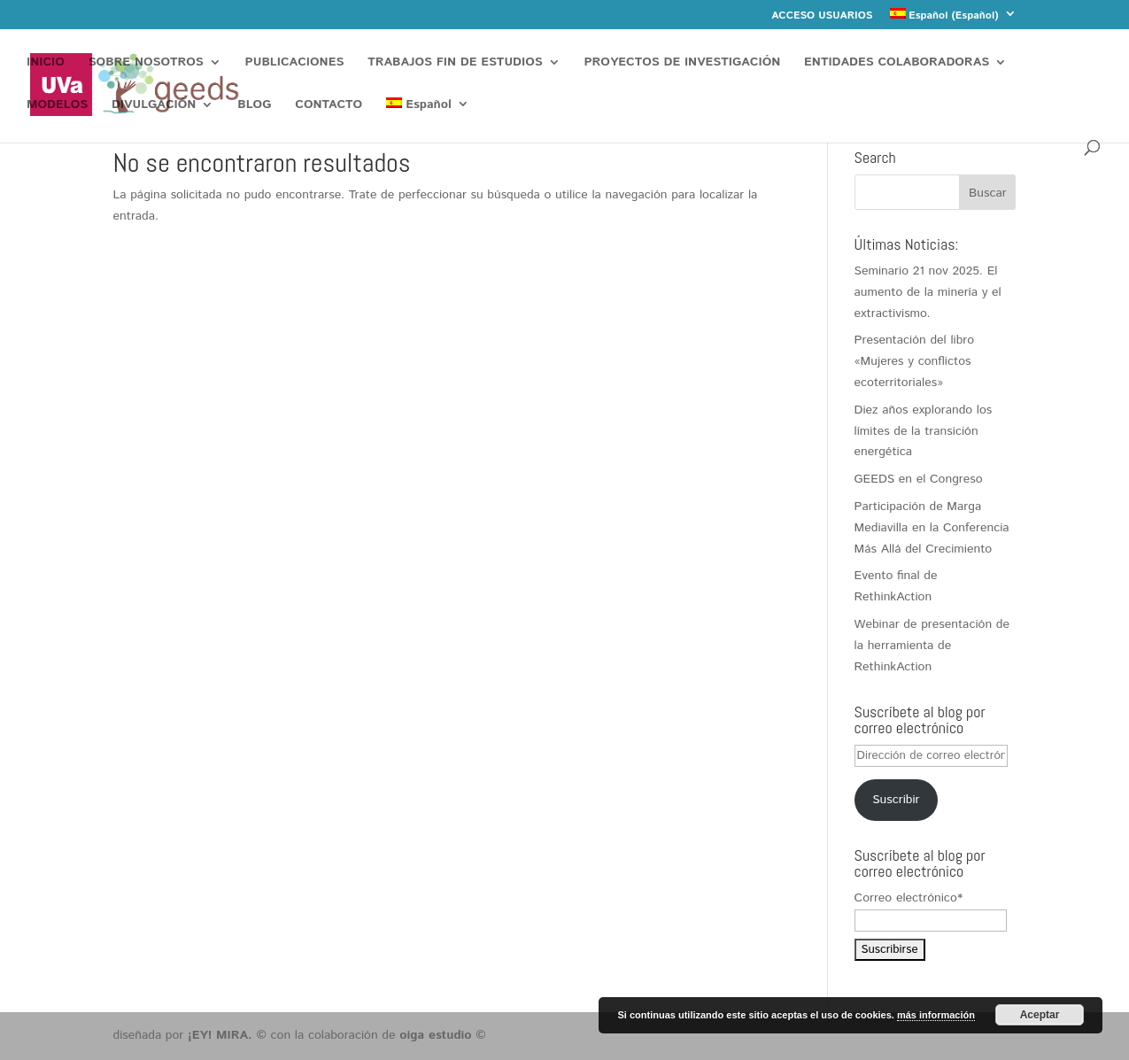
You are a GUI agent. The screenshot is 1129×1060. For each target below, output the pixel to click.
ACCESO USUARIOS (821, 17)
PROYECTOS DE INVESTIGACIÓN (682, 63)
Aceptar (1040, 1015)
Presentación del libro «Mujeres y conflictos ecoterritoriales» (914, 361)
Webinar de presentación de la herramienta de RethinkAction (931, 645)
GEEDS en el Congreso (918, 479)
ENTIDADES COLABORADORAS (896, 63)
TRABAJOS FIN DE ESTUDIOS (455, 63)
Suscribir (895, 800)
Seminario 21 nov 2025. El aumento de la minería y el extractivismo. (927, 292)
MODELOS (57, 105)
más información (936, 1015)
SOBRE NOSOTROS (146, 63)
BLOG (254, 105)
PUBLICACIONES (294, 63)
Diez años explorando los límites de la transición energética (923, 431)
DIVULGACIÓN (154, 105)
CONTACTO (328, 105)
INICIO (46, 63)
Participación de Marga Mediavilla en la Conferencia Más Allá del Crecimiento (931, 528)
